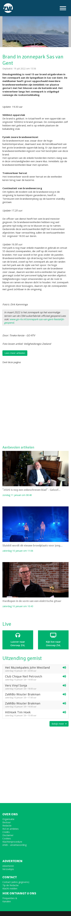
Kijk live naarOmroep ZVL (53, 640)
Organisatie (8, 819)
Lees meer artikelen (15, 353)
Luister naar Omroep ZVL (18, 640)
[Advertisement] (35, 404)
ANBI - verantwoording (14, 844)
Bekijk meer (59, 723)
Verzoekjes (8, 869)
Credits (6, 832)
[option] (35, 29)
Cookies (6, 838)
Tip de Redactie (10, 885)
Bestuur (6, 822)
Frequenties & (9, 898)
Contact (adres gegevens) (15, 882)
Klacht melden (9, 888)
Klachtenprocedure (12, 841)
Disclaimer (7, 835)
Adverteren (8, 865)
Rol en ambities (10, 828)
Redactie (6, 825)
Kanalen (6, 901)
